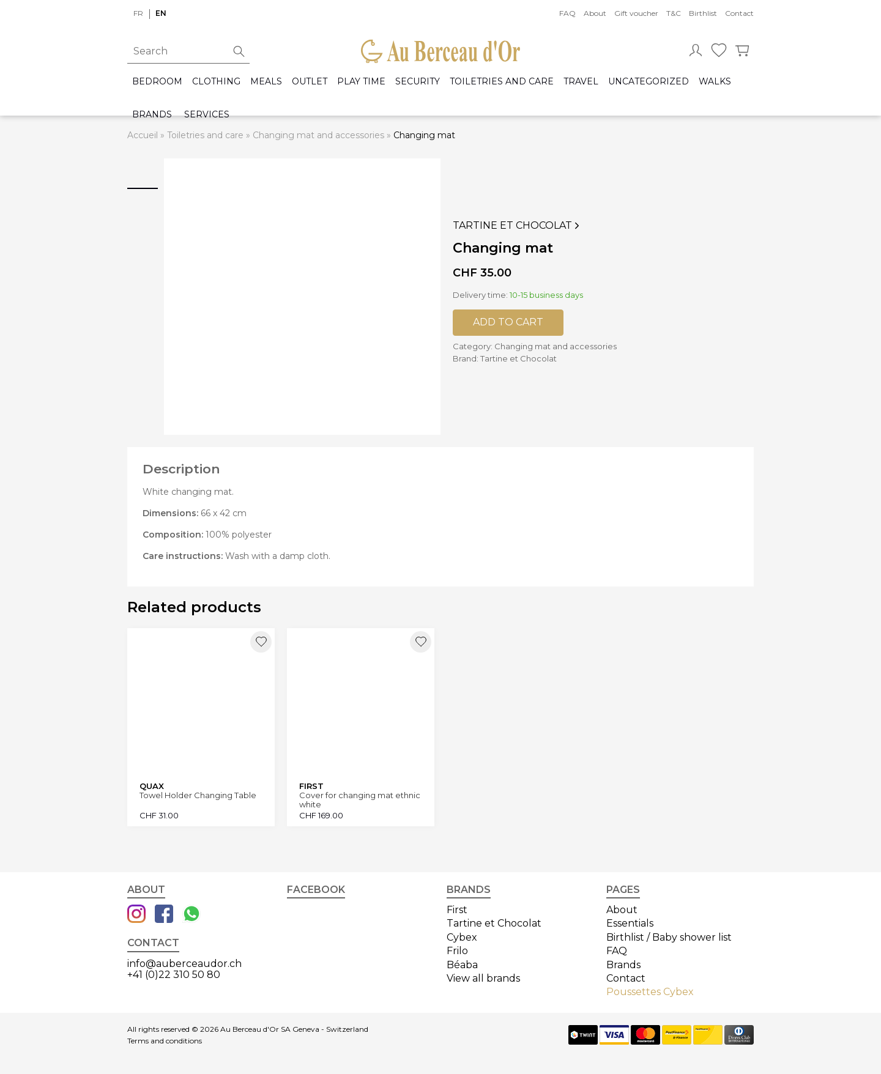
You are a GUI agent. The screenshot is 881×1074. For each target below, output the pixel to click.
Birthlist (703, 13)
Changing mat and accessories (318, 135)
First (457, 910)
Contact (739, 13)
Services (206, 114)
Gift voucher (636, 13)
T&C (673, 13)
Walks (715, 81)
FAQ (567, 13)
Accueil (142, 135)
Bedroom (157, 81)
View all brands (483, 978)
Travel (580, 81)
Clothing (216, 81)
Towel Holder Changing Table (197, 795)
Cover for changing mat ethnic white (359, 800)
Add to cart (508, 322)
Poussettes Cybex (650, 992)
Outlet (309, 81)
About (595, 13)
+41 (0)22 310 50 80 (173, 974)
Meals (266, 81)
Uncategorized (648, 81)
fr (138, 13)
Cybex (462, 937)
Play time (361, 81)
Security (417, 81)
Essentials (629, 923)
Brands (152, 114)
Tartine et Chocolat (517, 225)
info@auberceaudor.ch (184, 963)
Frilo (457, 951)
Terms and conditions (164, 1041)
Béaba (462, 965)
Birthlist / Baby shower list (669, 937)
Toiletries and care (502, 81)
